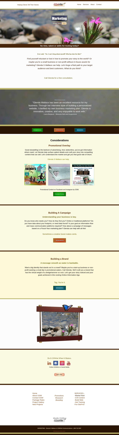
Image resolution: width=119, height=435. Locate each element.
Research (59, 398)
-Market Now (80, 396)
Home (34, 393)
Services (86, 4)
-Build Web (79, 400)
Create (55, 23)
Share (64, 23)
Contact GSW (37, 398)
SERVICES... (80, 393)
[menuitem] (39, 393)
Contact (98, 4)
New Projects (37, 404)
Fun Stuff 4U (79, 404)
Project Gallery (38, 402)
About (92, 4)
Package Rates (38, 400)
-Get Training (80, 402)
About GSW (37, 396)
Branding (59, 400)
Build (59, 23)
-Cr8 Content (80, 398)
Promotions (59, 396)
